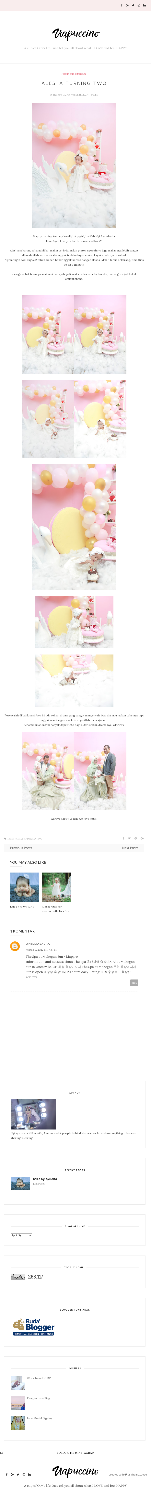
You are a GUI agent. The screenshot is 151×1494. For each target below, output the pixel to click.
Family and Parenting (74, 73)
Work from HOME (39, 1378)
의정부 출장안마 (55, 972)
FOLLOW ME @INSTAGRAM (75, 1452)
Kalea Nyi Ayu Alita (22, 906)
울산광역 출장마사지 (101, 962)
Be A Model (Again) (39, 1418)
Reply (134, 982)
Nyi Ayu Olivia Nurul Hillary (71, 94)
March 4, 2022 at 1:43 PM (41, 949)
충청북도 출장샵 (119, 972)
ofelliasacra (38, 943)
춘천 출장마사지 (124, 967)
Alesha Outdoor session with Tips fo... (56, 908)
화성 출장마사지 (69, 967)
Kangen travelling (38, 1398)
